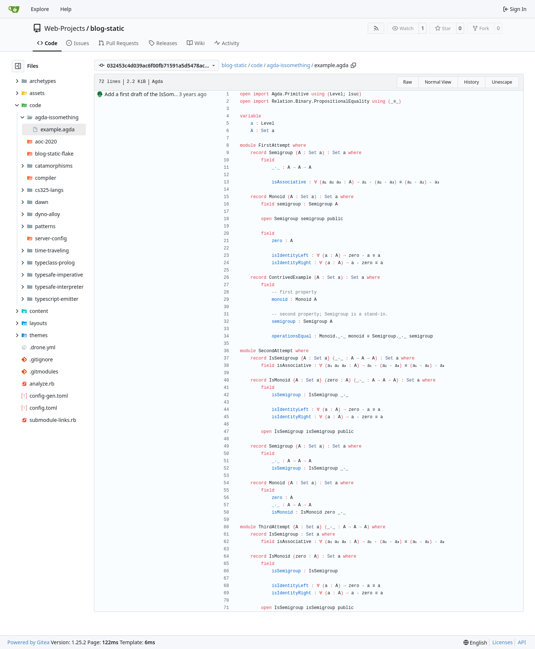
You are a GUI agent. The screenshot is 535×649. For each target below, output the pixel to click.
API (522, 642)
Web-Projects (64, 28)
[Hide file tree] (18, 66)
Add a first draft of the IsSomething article (155, 94)
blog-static (107, 28)
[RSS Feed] (376, 28)
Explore (40, 9)
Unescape (502, 82)
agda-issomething (288, 65)
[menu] (475, 642)
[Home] (14, 9)
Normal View (438, 82)
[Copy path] (353, 65)
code (257, 65)
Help (66, 9)
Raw (407, 82)
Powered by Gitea (28, 642)
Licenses (502, 642)
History (471, 82)
